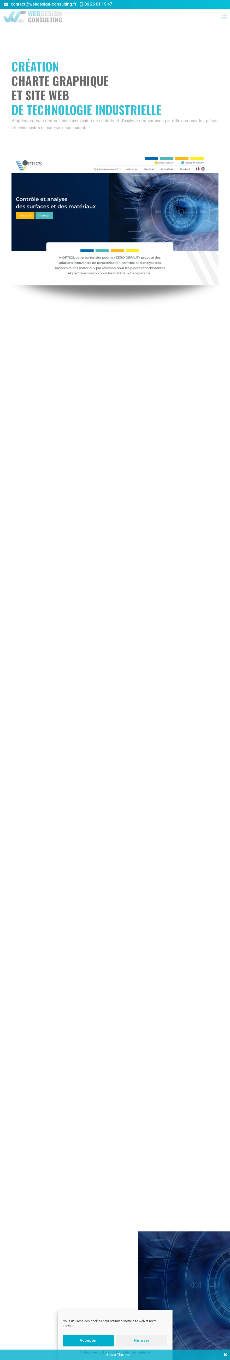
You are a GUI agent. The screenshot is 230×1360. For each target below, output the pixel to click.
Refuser (141, 1340)
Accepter (88, 1340)
